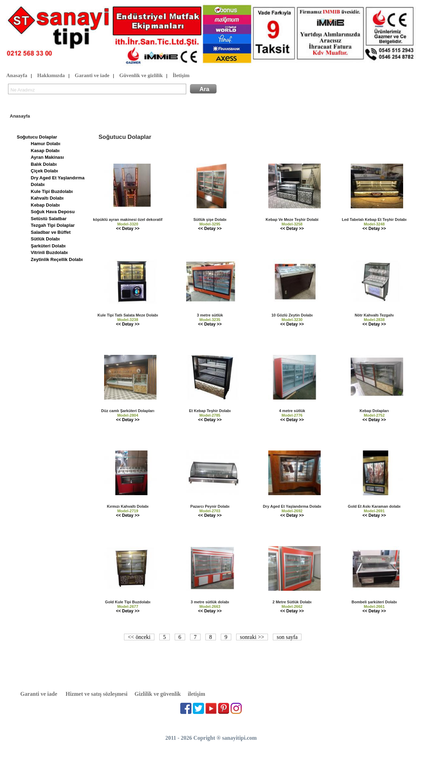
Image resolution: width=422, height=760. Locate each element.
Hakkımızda (51, 76)
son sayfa (287, 637)
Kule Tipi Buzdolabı (52, 191)
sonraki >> (252, 637)
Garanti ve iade (92, 76)
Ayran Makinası (47, 157)
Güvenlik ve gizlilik (141, 76)
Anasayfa (16, 76)
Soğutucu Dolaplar (37, 137)
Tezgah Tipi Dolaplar (53, 225)
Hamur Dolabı (45, 143)
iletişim (196, 694)
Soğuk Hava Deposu (53, 211)
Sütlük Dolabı (45, 238)
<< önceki (139, 637)
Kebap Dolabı (45, 205)
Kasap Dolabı (45, 150)
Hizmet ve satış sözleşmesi (97, 694)
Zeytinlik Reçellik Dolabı (57, 259)
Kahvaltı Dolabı (47, 198)
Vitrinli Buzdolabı (49, 252)
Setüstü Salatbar (49, 218)
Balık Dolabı (44, 164)
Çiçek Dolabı (44, 170)
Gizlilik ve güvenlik (157, 694)
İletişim (181, 76)
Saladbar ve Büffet (51, 232)
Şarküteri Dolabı (48, 245)
